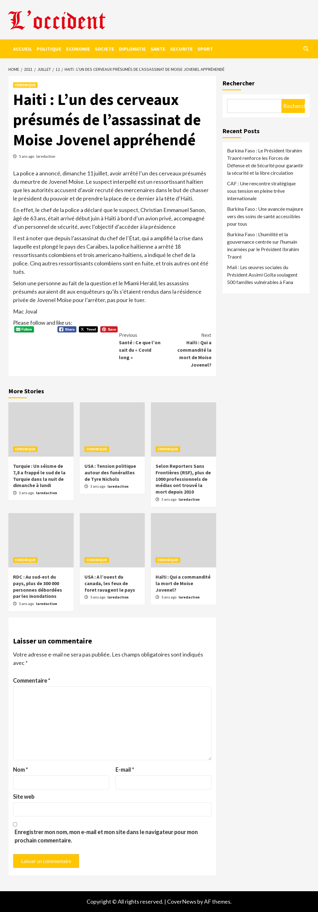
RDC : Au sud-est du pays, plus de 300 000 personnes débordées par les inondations (37, 586)
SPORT (205, 49)
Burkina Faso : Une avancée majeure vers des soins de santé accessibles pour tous (265, 216)
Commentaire (31, 680)
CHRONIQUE (25, 85)
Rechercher (238, 83)
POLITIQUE (49, 49)
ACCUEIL (22, 49)
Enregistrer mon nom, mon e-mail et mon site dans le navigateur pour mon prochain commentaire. (106, 836)
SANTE (158, 49)
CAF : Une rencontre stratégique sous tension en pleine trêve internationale (261, 190)
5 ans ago (27, 156)
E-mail (125, 769)
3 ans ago (26, 492)
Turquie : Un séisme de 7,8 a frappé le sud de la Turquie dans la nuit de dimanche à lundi (39, 475)
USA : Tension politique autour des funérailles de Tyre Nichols (110, 472)
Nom (20, 769)
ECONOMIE (78, 49)
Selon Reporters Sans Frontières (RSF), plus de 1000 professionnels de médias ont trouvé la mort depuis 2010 (183, 479)
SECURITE (181, 49)
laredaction (45, 156)
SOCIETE (104, 49)
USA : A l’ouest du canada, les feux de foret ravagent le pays (109, 583)
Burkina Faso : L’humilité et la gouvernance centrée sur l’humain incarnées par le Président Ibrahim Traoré (263, 245)
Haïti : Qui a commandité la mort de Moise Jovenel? (188, 349)
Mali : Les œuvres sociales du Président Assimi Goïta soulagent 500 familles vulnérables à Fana (262, 274)
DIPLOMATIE (132, 49)
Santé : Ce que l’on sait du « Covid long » (142, 345)
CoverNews (181, 901)
